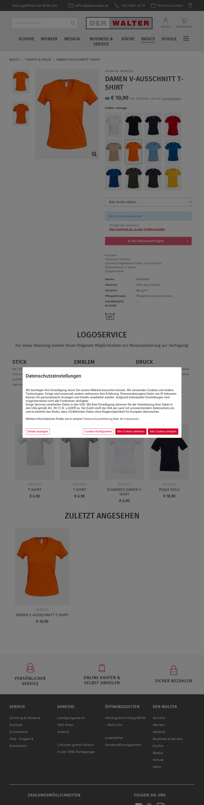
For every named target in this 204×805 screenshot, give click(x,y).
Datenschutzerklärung (98, 419)
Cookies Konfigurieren (98, 431)
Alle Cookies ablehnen (130, 431)
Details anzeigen (37, 431)
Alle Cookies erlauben (163, 431)
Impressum (131, 419)
